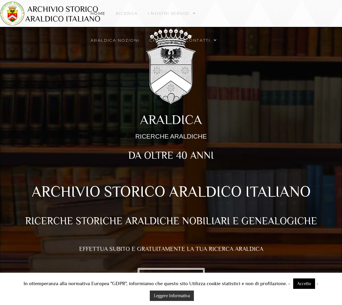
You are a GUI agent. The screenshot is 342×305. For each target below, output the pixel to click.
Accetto (304, 283)
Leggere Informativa (172, 295)
